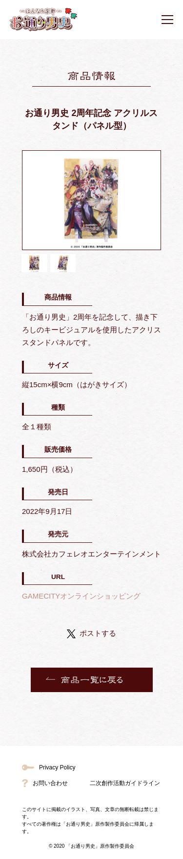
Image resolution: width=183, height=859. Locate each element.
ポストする (91, 633)
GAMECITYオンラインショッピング (81, 596)
